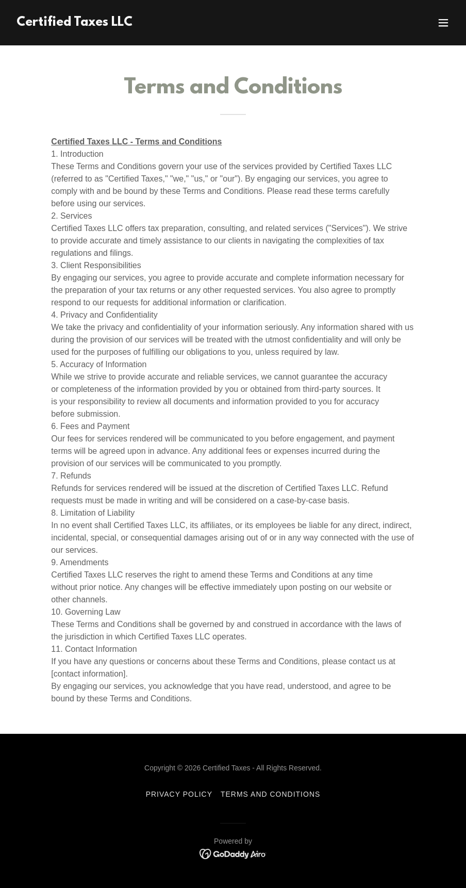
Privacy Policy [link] (179, 794)
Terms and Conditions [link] (270, 794)
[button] (443, 22)
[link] (74, 23)
